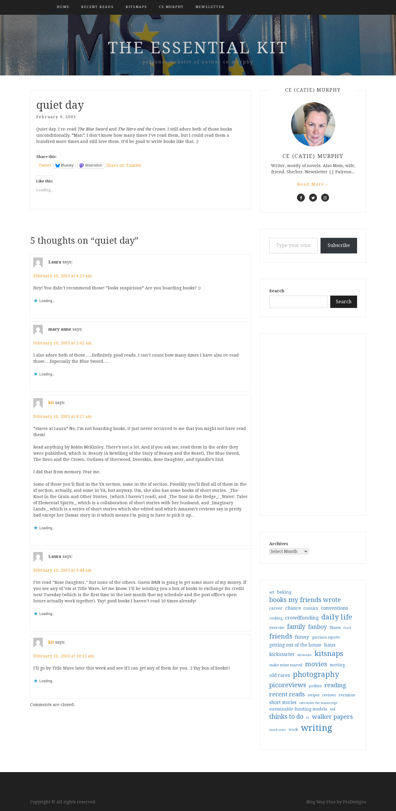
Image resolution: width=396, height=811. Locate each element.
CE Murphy (171, 7)
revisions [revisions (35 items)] (347, 695)
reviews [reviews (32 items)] (329, 695)
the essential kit (198, 47)
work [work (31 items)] (293, 730)
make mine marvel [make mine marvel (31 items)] (285, 665)
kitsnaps (136, 7)
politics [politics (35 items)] (315, 686)
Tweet (45, 165)
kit (51, 402)
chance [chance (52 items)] (293, 608)
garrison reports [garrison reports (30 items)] (326, 637)
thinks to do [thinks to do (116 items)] (286, 716)
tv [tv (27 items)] (307, 718)
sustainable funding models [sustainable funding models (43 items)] (298, 709)
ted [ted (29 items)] (332, 709)
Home (63, 7)
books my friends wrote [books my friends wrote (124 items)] (305, 600)
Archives (278, 543)
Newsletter (209, 7)
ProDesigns (354, 802)
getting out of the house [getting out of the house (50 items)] (295, 645)
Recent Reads (97, 7)
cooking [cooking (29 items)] (275, 618)
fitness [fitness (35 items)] (335, 627)
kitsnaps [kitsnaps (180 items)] (328, 654)
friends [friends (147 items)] (280, 636)
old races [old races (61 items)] (279, 675)
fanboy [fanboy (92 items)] (317, 627)
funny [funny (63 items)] (302, 637)
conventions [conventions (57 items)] (334, 608)
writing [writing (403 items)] (316, 728)
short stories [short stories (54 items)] (282, 702)
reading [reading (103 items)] (335, 685)
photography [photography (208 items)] (316, 674)
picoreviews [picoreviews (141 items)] (287, 685)
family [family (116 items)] (296, 626)
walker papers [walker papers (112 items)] (332, 716)
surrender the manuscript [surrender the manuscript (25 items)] (318, 703)
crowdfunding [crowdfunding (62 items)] (302, 618)
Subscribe (339, 245)
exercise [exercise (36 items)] (276, 627)
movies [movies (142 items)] (316, 664)
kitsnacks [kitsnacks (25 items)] (305, 655)
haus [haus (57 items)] (329, 645)
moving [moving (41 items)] (337, 664)
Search (276, 291)
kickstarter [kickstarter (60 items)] (282, 654)
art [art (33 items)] (271, 592)
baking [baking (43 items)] (284, 592)
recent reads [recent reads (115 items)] (287, 694)
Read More (313, 184)
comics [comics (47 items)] (310, 608)
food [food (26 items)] (347, 628)
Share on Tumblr (124, 165)
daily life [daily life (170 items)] (336, 617)
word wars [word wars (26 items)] (277, 730)
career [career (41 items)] (275, 608)
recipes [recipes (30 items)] (313, 695)
